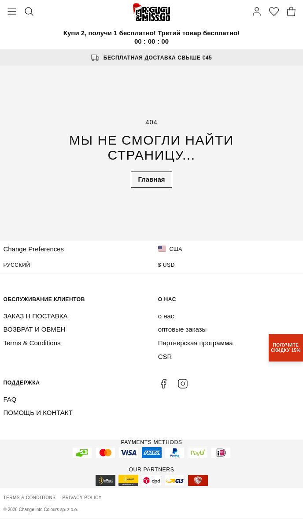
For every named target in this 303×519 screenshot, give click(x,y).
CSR (165, 356)
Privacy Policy (82, 497)
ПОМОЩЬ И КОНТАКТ (38, 412)
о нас (166, 316)
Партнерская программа (195, 343)
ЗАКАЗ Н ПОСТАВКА (36, 316)
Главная (151, 179)
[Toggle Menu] (12, 12)
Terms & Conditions (32, 343)
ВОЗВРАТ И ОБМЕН (35, 329)
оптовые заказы (182, 329)
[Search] (29, 12)
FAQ (10, 399)
